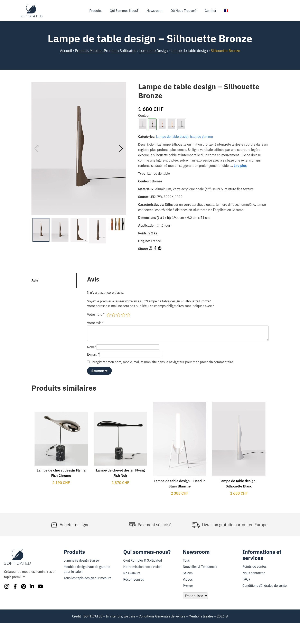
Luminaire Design (153, 50)
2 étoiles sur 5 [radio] (113, 315)
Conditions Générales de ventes (162, 616)
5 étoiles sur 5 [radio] (128, 315)
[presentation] (37, 149)
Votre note (96, 314)
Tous (186, 560)
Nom (91, 347)
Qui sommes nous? (124, 11)
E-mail (93, 354)
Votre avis (95, 323)
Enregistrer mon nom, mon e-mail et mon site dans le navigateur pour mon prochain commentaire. (162, 362)
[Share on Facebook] (155, 249)
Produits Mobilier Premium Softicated (105, 50)
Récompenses (133, 579)
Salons (188, 573)
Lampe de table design (189, 50)
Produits (95, 11)
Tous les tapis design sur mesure (87, 578)
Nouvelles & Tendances (200, 567)
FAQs (246, 579)
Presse (188, 586)
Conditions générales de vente (264, 585)
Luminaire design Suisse (81, 560)
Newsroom (154, 11)
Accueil (66, 50)
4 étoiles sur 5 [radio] (123, 315)
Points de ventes (254, 566)
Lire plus (240, 166)
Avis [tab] (34, 280)
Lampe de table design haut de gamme (184, 137)
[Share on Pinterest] (159, 249)
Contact (210, 11)
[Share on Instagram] (151, 249)
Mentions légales (201, 616)
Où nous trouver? (184, 11)
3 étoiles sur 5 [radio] (118, 315)
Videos (188, 579)
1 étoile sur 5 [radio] (109, 315)
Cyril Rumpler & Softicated (142, 560)
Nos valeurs (131, 573)
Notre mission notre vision (142, 567)
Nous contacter (253, 573)
